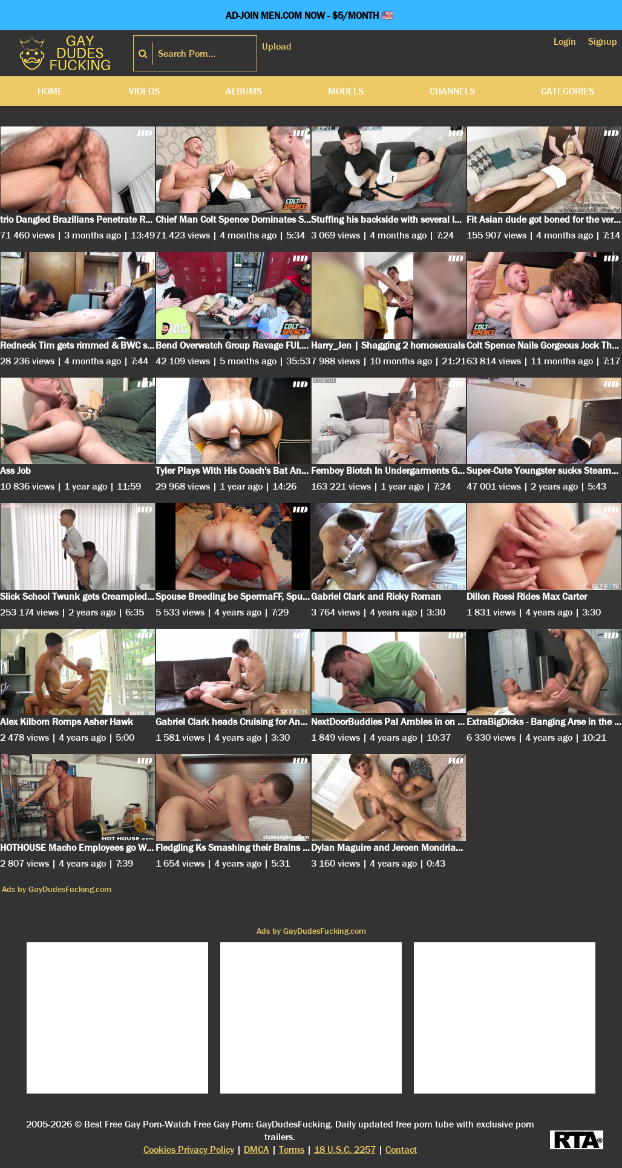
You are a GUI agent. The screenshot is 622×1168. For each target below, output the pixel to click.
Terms (291, 1149)
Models (346, 91)
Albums (244, 91)
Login (565, 41)
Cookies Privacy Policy (188, 1149)
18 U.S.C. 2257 (345, 1149)
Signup (602, 41)
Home (50, 91)
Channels (452, 91)
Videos (144, 91)
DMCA (256, 1149)
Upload (277, 46)
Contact (401, 1149)
